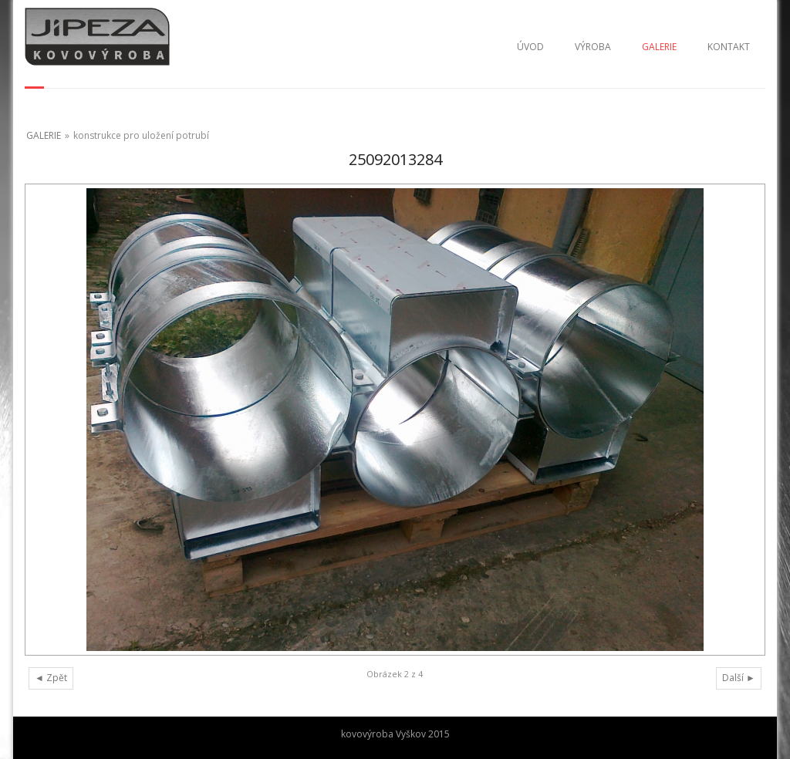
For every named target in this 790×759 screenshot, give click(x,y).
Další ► (738, 677)
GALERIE (659, 46)
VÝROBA (593, 46)
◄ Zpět (51, 677)
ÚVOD (530, 46)
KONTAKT (728, 46)
